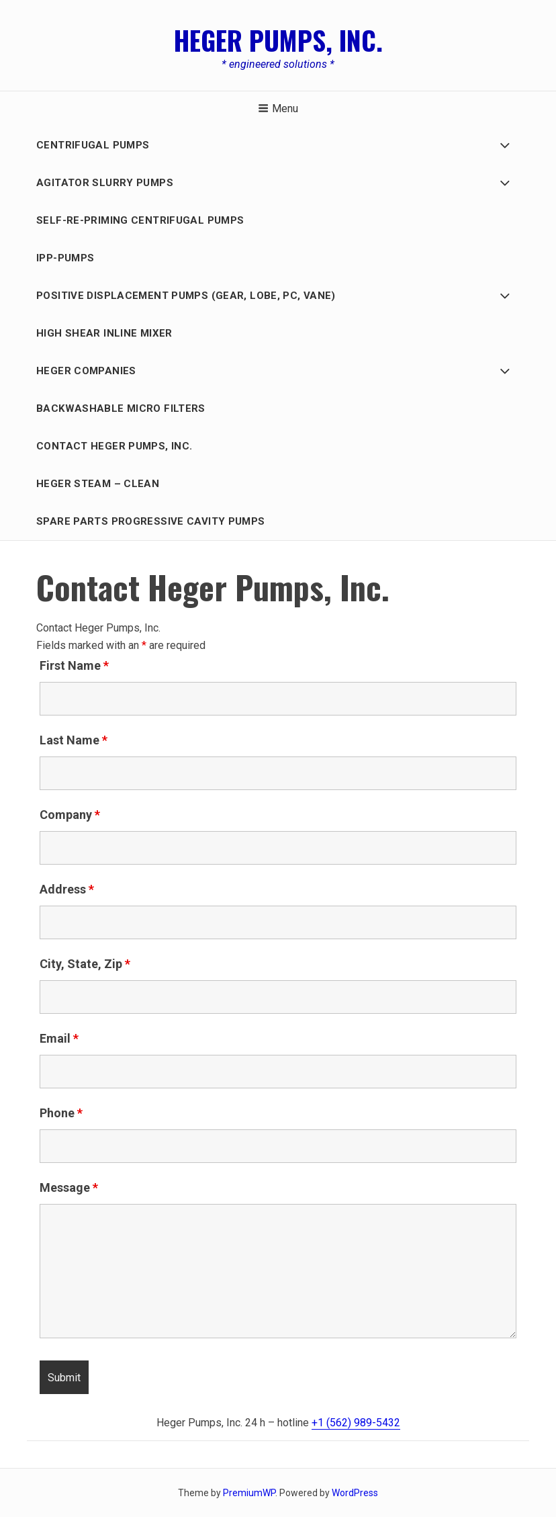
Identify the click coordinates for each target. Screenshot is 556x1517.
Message (69, 1187)
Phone (61, 1113)
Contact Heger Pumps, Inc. (114, 446)
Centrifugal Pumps (92, 145)
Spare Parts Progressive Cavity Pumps (150, 521)
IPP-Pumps (65, 258)
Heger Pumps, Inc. (278, 39)
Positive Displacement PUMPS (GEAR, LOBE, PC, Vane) (186, 296)
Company (70, 815)
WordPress (355, 1492)
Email (59, 1038)
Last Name (73, 740)
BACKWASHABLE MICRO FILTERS (120, 408)
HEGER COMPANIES (86, 371)
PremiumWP (249, 1492)
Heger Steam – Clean (97, 484)
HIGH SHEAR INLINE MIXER (104, 333)
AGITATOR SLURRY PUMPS (104, 183)
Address (67, 889)
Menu (278, 108)
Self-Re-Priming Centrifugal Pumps (140, 220)
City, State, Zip (85, 964)
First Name (74, 665)
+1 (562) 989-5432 (356, 1422)
